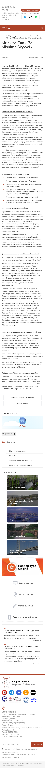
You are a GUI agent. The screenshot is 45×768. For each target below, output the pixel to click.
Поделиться (8, 434)
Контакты (5, 19)
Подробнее (37, 640)
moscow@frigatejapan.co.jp (15, 723)
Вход (23, 13)
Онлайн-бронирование (30, 10)
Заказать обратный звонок (22, 397)
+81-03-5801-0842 (11, 732)
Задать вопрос (23, 403)
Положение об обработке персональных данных (19, 749)
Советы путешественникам (20, 465)
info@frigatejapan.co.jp (14, 736)
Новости (12, 456)
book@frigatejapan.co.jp (10, 13)
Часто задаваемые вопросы (20, 460)
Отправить (37, 744)
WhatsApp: (12, 721)
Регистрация (33, 13)
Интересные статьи (17, 451)
